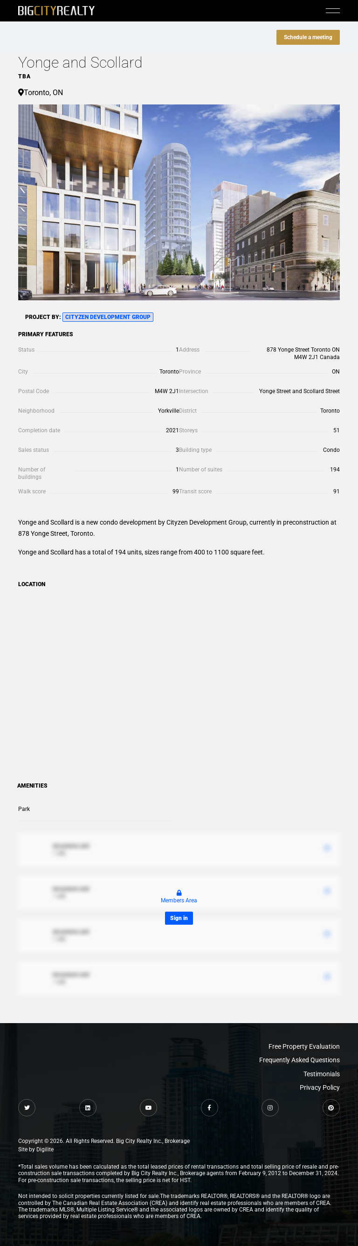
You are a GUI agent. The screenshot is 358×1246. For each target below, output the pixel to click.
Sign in (179, 918)
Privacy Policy (320, 1087)
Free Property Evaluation (304, 1046)
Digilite (45, 1149)
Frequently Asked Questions (299, 1060)
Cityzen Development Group (108, 317)
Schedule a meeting (308, 37)
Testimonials (321, 1074)
